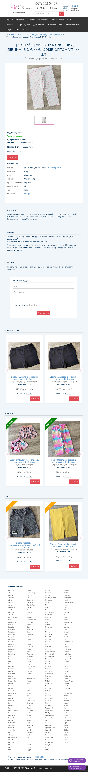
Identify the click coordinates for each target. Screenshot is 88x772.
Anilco (10, 602)
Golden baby (31, 666)
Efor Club (30, 622)
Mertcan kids (49, 612)
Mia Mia (48, 617)
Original (48, 730)
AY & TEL (11, 615)
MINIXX (47, 664)
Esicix (29, 637)
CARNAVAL (12, 723)
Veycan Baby (68, 693)
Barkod (10, 659)
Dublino (29, 617)
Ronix (65, 629)
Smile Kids (67, 649)
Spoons (66, 652)
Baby (10, 620)
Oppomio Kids (50, 728)
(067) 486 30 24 (46, 8)
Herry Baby (31, 678)
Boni (9, 703)
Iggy (28, 686)
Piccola (66, 600)
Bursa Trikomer (13, 710)
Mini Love (48, 634)
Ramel (66, 617)
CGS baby (11, 730)
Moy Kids (48, 688)
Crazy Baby (31, 590)
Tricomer (67, 688)
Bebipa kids (12, 678)
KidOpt (66, 725)
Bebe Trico (12, 664)
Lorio (28, 740)
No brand (48, 718)
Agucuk (10, 595)
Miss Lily (48, 676)
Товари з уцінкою (23, 25)
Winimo (66, 701)
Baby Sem (11, 634)
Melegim (48, 610)
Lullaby (47, 590)
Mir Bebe (48, 669)
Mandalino (48, 600)
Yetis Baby (67, 720)
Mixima (47, 678)
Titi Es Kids (67, 676)
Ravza (66, 620)
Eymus (29, 639)
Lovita (29, 747)
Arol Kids (11, 612)
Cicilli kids (11, 740)
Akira (10, 600)
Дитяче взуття (38, 25)
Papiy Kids (48, 745)
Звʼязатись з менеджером (77, 768)
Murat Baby (49, 698)
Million (47, 625)
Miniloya (48, 649)
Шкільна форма (58, 20)
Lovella (29, 745)
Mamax (47, 595)
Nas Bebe (48, 705)
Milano (47, 622)
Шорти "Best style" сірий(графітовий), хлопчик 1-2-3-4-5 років (24, 545)
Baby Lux (11, 632)
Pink (65, 605)
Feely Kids (30, 647)
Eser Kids (30, 634)
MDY (47, 607)
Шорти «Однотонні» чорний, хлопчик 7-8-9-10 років (24, 378)
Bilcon (10, 696)
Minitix (47, 661)
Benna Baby (12, 686)
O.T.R (47, 723)
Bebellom (11, 666)
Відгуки (9, 29)
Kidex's (29, 708)
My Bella (48, 701)
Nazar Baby (49, 710)
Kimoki (29, 715)
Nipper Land (49, 715)
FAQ (17, 29)
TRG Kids (67, 686)
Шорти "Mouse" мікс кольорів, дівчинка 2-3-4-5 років (24, 461)
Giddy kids (30, 659)
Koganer (30, 720)
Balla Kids (11, 654)
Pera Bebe (67, 598)
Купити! (12, 157)
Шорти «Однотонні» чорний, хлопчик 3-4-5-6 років (64, 378)
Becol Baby (12, 681)
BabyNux (11, 649)
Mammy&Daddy (50, 598)
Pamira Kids (49, 742)
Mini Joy (48, 632)
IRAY (28, 691)
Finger (29, 652)
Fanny (29, 644)
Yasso (66, 715)
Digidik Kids (31, 605)
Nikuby (47, 713)
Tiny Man (67, 671)
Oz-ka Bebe (49, 737)
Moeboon (48, 683)
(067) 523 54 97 (46, 3)
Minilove (48, 647)
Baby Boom (12, 622)
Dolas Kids (30, 610)
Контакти (25, 29)
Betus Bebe (12, 693)
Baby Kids (11, 629)
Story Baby (67, 656)
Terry (65, 664)
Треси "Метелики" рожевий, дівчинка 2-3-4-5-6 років (63, 461)
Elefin (29, 625)
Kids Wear (30, 710)
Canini (10, 720)
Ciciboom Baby (13, 737)
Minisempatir (49, 656)
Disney (29, 607)
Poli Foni (66, 610)
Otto (46, 735)
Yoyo (65, 723)
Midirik (47, 620)
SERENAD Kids (68, 642)
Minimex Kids (49, 654)
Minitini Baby (49, 659)
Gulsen (29, 674)
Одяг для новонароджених (17, 20)
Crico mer (30, 595)
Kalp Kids (30, 703)
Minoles (48, 666)
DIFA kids (30, 602)
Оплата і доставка (72, 25)
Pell (46, 750)
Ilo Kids (29, 688)
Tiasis (66, 666)
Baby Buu (11, 625)
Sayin (65, 639)
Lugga (29, 750)
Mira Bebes (49, 671)
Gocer (29, 661)
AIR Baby (11, 598)
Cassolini (11, 728)
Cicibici (10, 735)
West (65, 698)
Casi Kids (11, 725)
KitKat (29, 718)
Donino (29, 612)
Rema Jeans (68, 622)
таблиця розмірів (55, 168)
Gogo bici (30, 664)
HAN (28, 676)
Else (28, 627)
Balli (9, 656)
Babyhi (10, 647)
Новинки (10, 25)
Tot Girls (66, 683)
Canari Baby (12, 718)
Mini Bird (48, 629)
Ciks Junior (11, 742)
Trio (65, 691)
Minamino (48, 627)
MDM (47, 605)
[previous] (7, 370)
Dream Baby (31, 615)
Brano (10, 705)
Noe (46, 720)
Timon (66, 669)
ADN (10, 593)
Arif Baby (11, 607)
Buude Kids (12, 713)
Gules (29, 669)
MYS (46, 703)
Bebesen (11, 671)
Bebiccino (11, 674)
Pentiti (66, 593)
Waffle (66, 696)
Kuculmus (30, 725)
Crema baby (31, 593)
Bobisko (11, 701)
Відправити (43, 313)
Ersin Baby (30, 632)
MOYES (47, 691)
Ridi (65, 625)
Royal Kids (67, 634)
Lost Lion (30, 742)
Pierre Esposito (69, 602)
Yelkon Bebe (68, 718)
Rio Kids (66, 627)
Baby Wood (12, 637)
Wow (65, 708)
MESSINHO (49, 615)
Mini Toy (48, 639)
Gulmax (29, 671)
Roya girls (67, 632)
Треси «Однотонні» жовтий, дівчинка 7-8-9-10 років (63, 545)
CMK (10, 750)
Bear (10, 661)
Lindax (29, 735)
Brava (10, 708)
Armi (10, 610)
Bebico (10, 676)
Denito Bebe (31, 600)
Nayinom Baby (50, 708)
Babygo (11, 644)
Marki (47, 602)
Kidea (29, 705)
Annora (10, 605)
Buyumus (11, 715)
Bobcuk (10, 698)
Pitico (65, 607)
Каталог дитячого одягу (39, 20)
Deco (28, 598)
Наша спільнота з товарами (78, 761)
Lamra (29, 728)
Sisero (66, 644)
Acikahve (11, 590)
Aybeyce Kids (12, 617)
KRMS (29, 723)
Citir (9, 747)
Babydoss (11, 642)
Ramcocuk (67, 615)
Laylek (29, 730)
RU (64, 3)
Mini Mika (48, 637)
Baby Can (11, 627)
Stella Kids (67, 654)
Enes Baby (30, 629)
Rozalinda (67, 637)
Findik (29, 649)
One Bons (48, 725)
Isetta (29, 693)
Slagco (66, 647)
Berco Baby (12, 691)
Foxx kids (30, 656)
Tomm (66, 678)
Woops (66, 705)
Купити (35, 398)
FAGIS (29, 642)
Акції (69, 20)
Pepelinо (67, 595)
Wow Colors (68, 710)
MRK (46, 693)
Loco (28, 737)
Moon (47, 686)
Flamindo (30, 654)
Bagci (10, 652)
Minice (47, 644)
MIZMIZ (47, 681)
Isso (28, 696)
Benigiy (10, 683)
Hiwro (29, 681)
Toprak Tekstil (68, 681)
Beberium (11, 669)
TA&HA (66, 661)
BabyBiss (11, 639)
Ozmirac (48, 740)
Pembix (66, 590)
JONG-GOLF (31, 701)
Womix (66, 703)
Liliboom (30, 732)
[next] (81, 370)
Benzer (10, 688)
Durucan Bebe (32, 620)
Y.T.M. (66, 713)
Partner (47, 747)
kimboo (29, 713)
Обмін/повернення (54, 25)
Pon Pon (66, 612)
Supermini (67, 659)
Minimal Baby (50, 652)
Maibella (48, 593)
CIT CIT (10, 745)
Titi (65, 674)
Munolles (48, 696)
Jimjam (29, 698)
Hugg (28, 683)
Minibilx (48, 642)
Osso (47, 732)
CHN (10, 732)
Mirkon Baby (49, 674)
